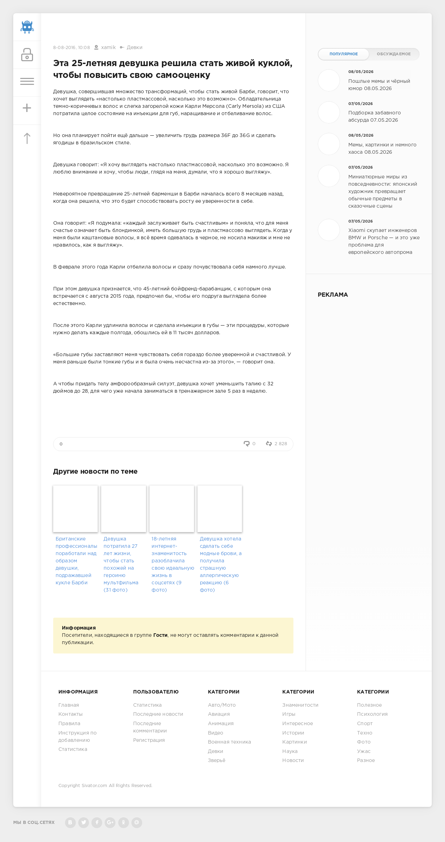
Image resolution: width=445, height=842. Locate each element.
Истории (293, 733)
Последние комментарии (150, 727)
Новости (293, 761)
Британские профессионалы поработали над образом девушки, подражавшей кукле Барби (76, 561)
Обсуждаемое (394, 54)
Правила (69, 724)
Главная (68, 705)
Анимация (221, 724)
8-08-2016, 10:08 (71, 48)
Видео (216, 733)
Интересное (297, 724)
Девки (135, 48)
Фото (364, 742)
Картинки (294, 742)
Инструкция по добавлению (77, 737)
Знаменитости (300, 705)
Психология (372, 714)
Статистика (72, 749)
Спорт (365, 724)
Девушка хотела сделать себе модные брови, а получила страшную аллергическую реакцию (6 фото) (221, 564)
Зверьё (217, 761)
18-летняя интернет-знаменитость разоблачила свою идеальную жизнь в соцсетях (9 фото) (173, 564)
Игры (289, 714)
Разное (366, 761)
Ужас (364, 751)
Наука (290, 751)
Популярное (344, 54)
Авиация (219, 714)
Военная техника (229, 742)
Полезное (369, 705)
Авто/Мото (222, 705)
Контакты (70, 714)
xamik (108, 48)
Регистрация (149, 740)
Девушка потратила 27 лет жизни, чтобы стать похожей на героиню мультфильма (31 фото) (121, 564)
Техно (364, 733)
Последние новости (158, 714)
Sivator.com (94, 786)
